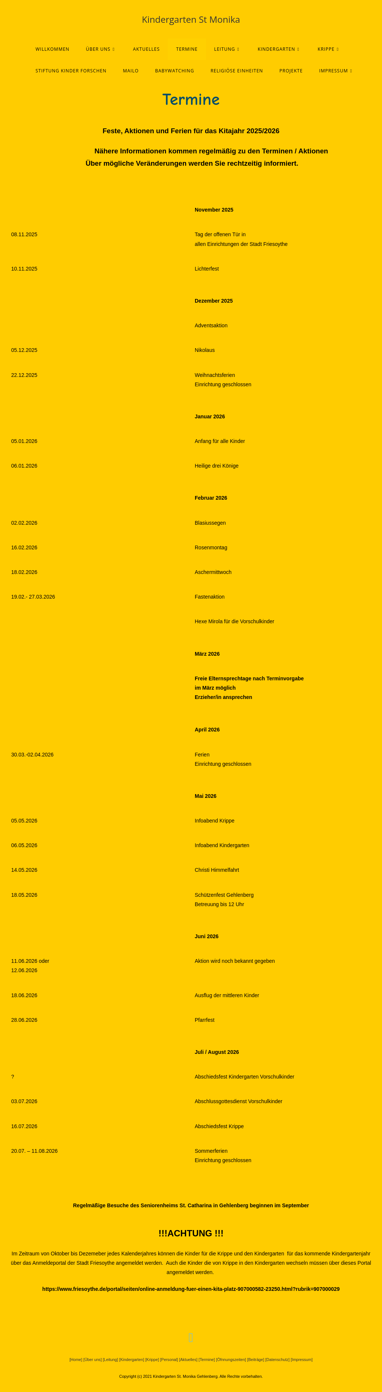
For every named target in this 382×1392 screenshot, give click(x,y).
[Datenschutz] (277, 1359)
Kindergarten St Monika (191, 19)
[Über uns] (92, 1359)
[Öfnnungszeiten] (231, 1359)
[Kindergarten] (131, 1359)
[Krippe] (152, 1359)
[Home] (76, 1359)
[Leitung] (110, 1359)
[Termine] (206, 1359)
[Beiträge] (255, 1359)
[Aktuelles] (188, 1359)
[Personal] (169, 1359)
